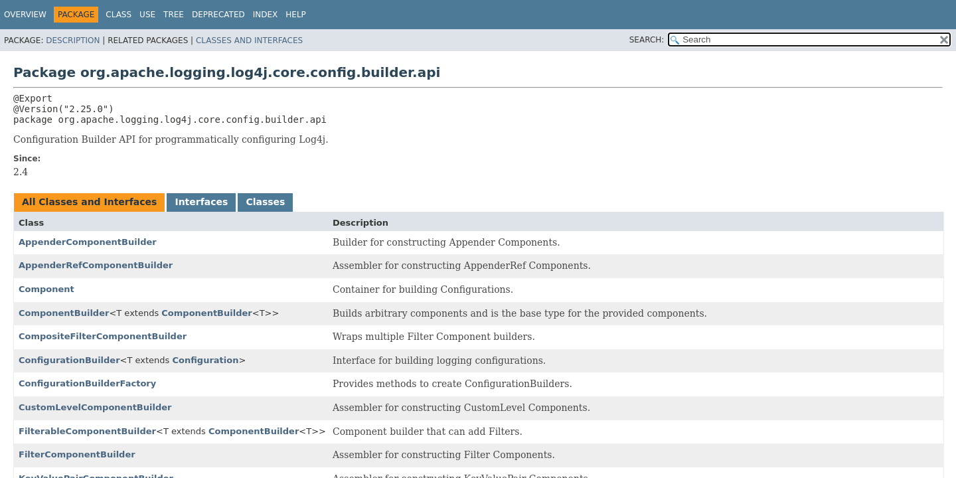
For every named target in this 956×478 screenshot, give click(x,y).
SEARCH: (647, 39)
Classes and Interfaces (249, 40)
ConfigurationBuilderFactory (87, 383)
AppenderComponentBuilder (88, 242)
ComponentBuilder (64, 313)
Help (295, 14)
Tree (173, 14)
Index (265, 14)
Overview (25, 14)
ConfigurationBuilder (69, 360)
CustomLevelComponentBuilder (95, 407)
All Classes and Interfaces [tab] (89, 202)
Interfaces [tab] (201, 202)
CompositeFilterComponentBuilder (103, 336)
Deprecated (218, 14)
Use (147, 14)
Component (46, 289)
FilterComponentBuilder (77, 454)
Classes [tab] (265, 202)
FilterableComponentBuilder (87, 431)
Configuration (206, 360)
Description (73, 40)
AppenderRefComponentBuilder (96, 265)
